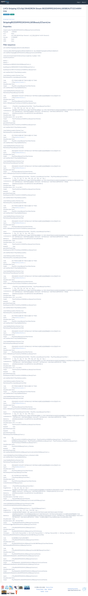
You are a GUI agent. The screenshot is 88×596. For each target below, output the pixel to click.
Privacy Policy (39, 589)
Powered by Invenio (73, 588)
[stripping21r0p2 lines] (8, 19)
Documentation (6, 14)
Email (46, 591)
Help (45, 589)
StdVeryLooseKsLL (19, 82)
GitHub (50, 589)
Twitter (42, 591)
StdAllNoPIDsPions (19, 97)
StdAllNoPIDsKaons (20, 168)
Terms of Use (49, 587)
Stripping (12, 14)
